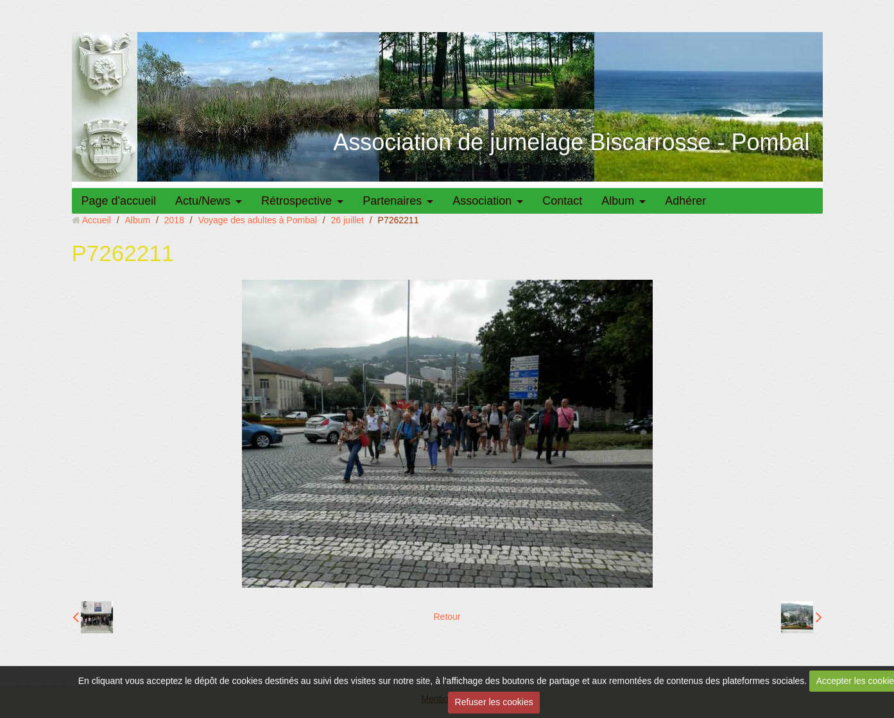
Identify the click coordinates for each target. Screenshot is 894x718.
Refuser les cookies (494, 702)
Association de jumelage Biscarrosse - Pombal (571, 142)
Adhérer (685, 200)
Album (617, 200)
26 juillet (347, 220)
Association (481, 200)
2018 (174, 220)
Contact (562, 200)
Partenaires (392, 200)
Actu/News (202, 200)
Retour (446, 616)
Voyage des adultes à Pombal (257, 220)
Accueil (96, 220)
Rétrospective (296, 200)
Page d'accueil (119, 200)
